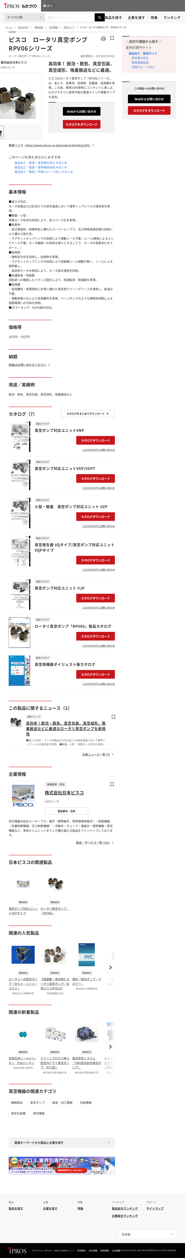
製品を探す (113, 17)
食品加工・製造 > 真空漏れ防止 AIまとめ (40, 162)
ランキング (172, 17)
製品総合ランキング (125, 1208)
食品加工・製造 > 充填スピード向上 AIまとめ (43, 171)
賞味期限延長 (140, 62)
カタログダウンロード (95, 440)
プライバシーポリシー (43, 1250)
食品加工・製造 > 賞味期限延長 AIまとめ (40, 167)
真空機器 (39, 1113)
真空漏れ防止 (140, 58)
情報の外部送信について (64, 1251)
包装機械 (86, 1102)
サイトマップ (155, 1208)
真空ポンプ (37, 1102)
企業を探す (136, 17)
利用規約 (81, 1250)
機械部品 (17, 1102)
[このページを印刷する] (103, 39)
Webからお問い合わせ (81, 111)
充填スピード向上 (143, 67)
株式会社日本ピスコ (14, 62)
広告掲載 (116, 1250)
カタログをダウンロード (82, 124)
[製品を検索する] (100, 17)
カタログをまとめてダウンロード (88, 413)
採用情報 (104, 1250)
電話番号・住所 (66, 811)
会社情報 (93, 1250)
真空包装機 (18, 1113)
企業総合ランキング (125, 1216)
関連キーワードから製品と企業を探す (39, 1142)
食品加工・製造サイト (143, 53)
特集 (154, 17)
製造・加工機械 (62, 1102)
